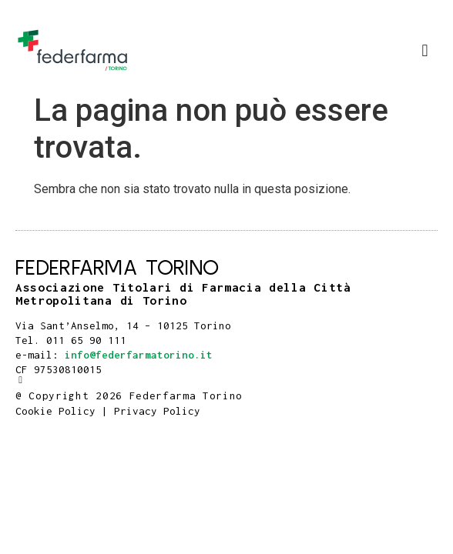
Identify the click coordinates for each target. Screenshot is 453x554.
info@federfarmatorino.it (139, 355)
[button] (425, 50)
